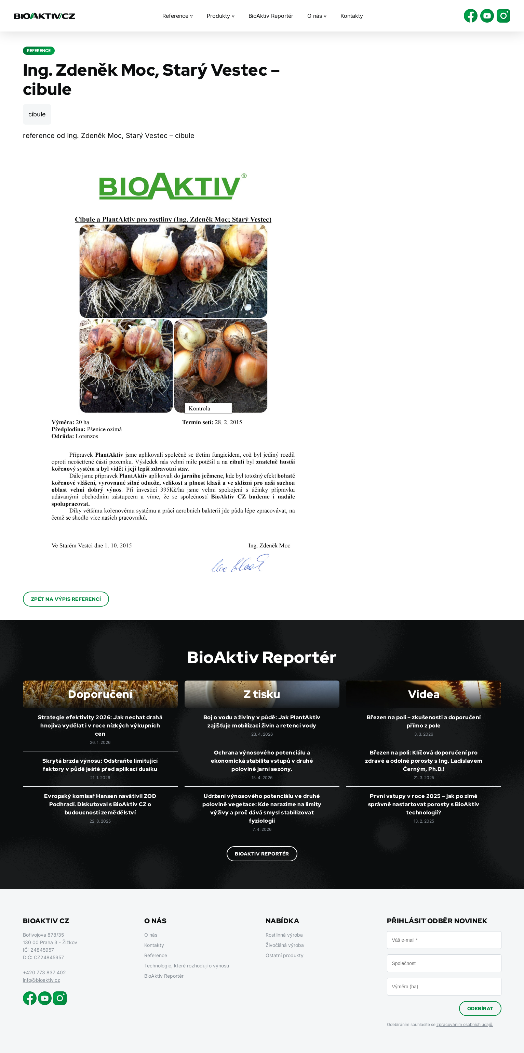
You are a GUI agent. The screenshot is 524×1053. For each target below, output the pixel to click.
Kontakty (351, 15)
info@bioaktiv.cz (41, 980)
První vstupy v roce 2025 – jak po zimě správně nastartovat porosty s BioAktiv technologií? (424, 804)
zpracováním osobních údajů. (464, 1024)
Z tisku (262, 694)
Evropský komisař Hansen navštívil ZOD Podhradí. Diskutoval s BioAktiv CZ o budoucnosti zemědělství (100, 804)
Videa (424, 694)
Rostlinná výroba (284, 935)
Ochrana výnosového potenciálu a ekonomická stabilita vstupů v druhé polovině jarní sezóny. (262, 761)
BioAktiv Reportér (270, 15)
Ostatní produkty (285, 955)
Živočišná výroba (285, 945)
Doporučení (100, 694)
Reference (155, 955)
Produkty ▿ (220, 15)
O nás (150, 935)
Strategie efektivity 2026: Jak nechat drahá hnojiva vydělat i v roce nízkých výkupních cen (100, 725)
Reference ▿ (177, 15)
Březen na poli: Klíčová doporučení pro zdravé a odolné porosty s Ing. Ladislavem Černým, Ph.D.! (424, 761)
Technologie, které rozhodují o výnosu (186, 965)
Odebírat (480, 1008)
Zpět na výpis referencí (66, 599)
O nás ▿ (316, 15)
